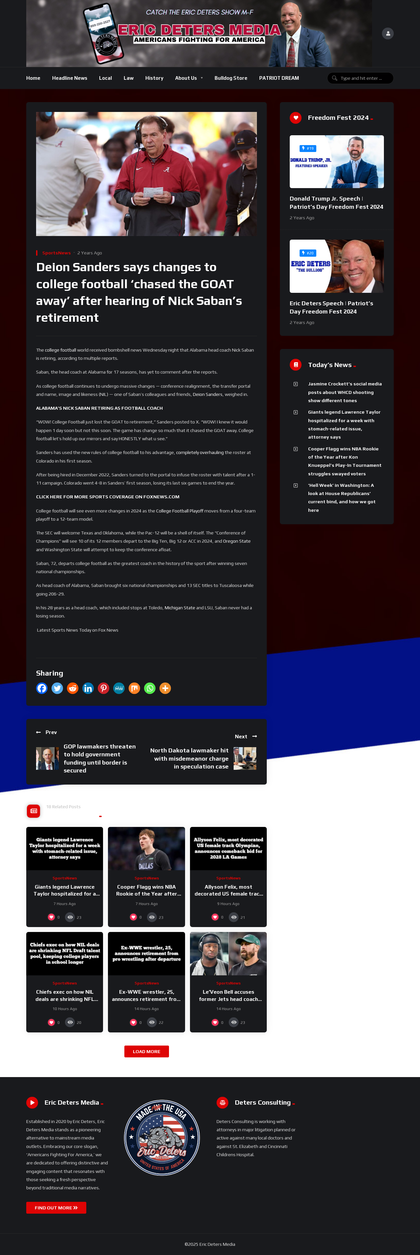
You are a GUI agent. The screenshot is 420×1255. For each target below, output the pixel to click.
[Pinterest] (103, 688)
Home (33, 78)
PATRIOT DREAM (279, 78)
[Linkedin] (88, 688)
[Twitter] (57, 688)
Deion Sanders (207, 394)
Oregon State (237, 541)
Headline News (69, 78)
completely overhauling (200, 452)
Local (105, 78)
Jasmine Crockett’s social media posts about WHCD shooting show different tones (345, 392)
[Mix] (134, 688)
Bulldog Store (231, 78)
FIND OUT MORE (56, 1207)
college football (60, 350)
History (154, 78)
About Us (186, 78)
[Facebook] (42, 688)
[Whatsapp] (150, 688)
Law (129, 78)
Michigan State (180, 607)
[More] (165, 688)
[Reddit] (72, 688)
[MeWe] (119, 688)
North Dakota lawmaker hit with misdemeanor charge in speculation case (189, 758)
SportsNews (56, 252)
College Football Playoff (179, 510)
